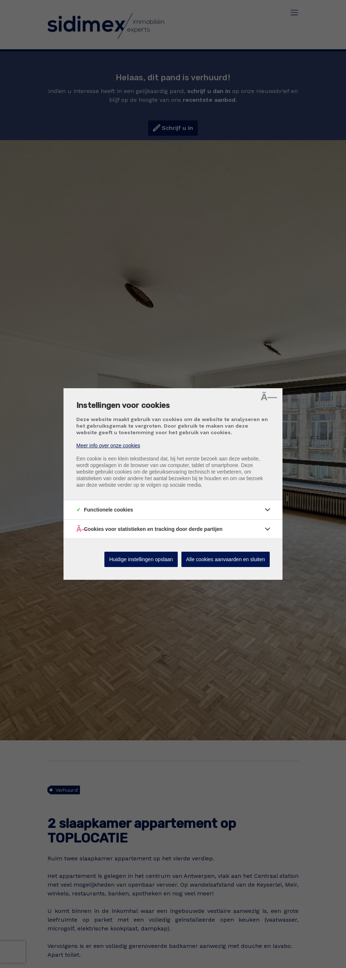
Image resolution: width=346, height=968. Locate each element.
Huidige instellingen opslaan (141, 559)
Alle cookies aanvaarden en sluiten (225, 559)
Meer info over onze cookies (108, 445)
